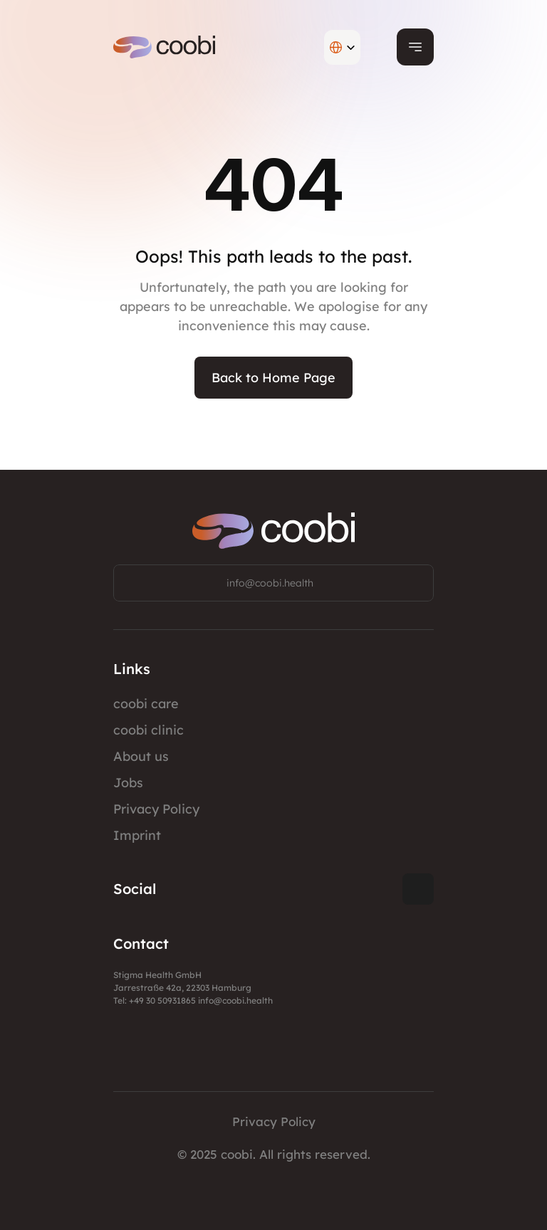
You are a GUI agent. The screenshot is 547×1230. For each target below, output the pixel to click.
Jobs (128, 782)
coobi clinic (148, 730)
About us (141, 756)
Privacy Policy (156, 809)
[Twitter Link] (418, 889)
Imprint (137, 835)
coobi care (146, 703)
